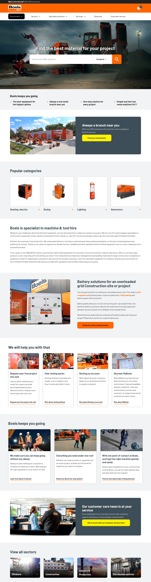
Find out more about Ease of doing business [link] (118, 479)
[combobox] (61, 59)
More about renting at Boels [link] (55, 402)
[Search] (117, 59)
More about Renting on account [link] (91, 402)
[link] (14, 8)
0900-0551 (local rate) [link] (32, 2)
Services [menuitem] (81, 16)
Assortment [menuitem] (16, 16)
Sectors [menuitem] (35, 16)
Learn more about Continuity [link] (20, 479)
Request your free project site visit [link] (23, 402)
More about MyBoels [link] (121, 402)
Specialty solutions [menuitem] (58, 16)
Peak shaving (125, 295)
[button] (23, 402)
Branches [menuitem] (98, 16)
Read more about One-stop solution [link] (69, 479)
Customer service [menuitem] (118, 16)
